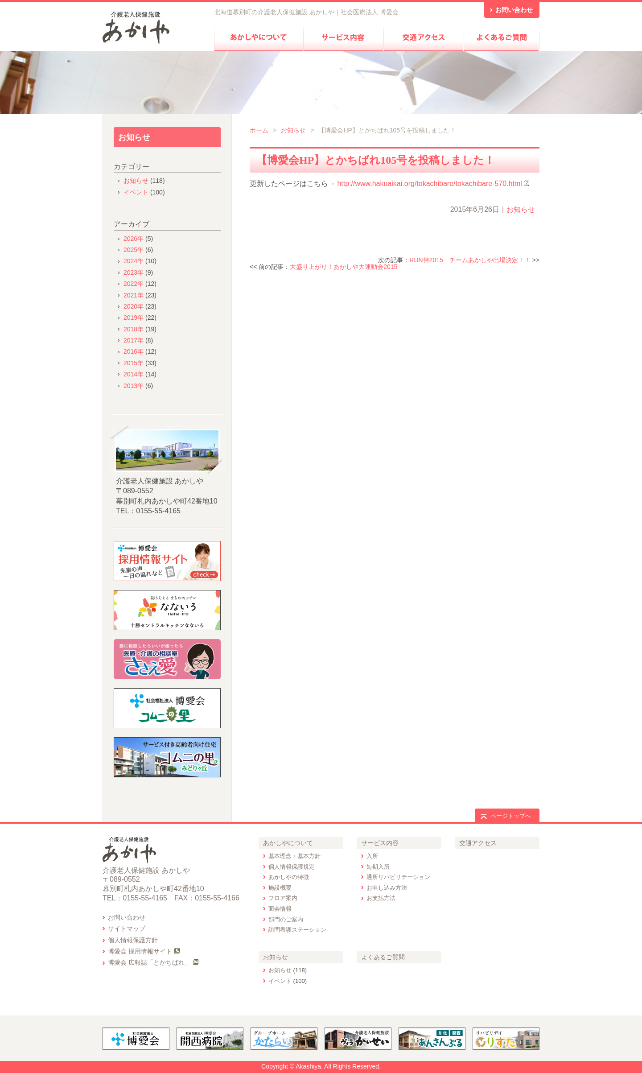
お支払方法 (380, 898)
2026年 (133, 238)
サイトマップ (126, 928)
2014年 (133, 374)
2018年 (133, 329)
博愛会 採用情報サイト (140, 951)
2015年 (133, 363)
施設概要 (280, 887)
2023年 (133, 272)
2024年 (133, 260)
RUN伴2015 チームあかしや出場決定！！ (469, 260)
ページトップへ (510, 816)
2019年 (133, 317)
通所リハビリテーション (398, 877)
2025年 (133, 249)
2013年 (133, 385)
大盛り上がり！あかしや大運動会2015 (343, 266)
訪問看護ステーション (297, 929)
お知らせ (293, 130)
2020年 (133, 306)
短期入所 (378, 866)
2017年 (133, 340)
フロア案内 (282, 898)
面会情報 (280, 908)
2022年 (133, 283)
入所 (372, 856)
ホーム (259, 130)
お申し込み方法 (386, 887)
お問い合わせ (126, 917)
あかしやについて (288, 842)
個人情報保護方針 (133, 940)
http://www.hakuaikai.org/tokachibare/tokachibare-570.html (429, 183)
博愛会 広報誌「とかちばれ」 (149, 962)
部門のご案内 (285, 919)
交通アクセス (478, 842)
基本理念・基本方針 (294, 856)
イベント (135, 192)
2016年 (133, 351)
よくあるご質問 (383, 957)
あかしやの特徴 (288, 877)
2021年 (133, 295)
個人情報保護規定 (291, 866)
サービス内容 (380, 842)
